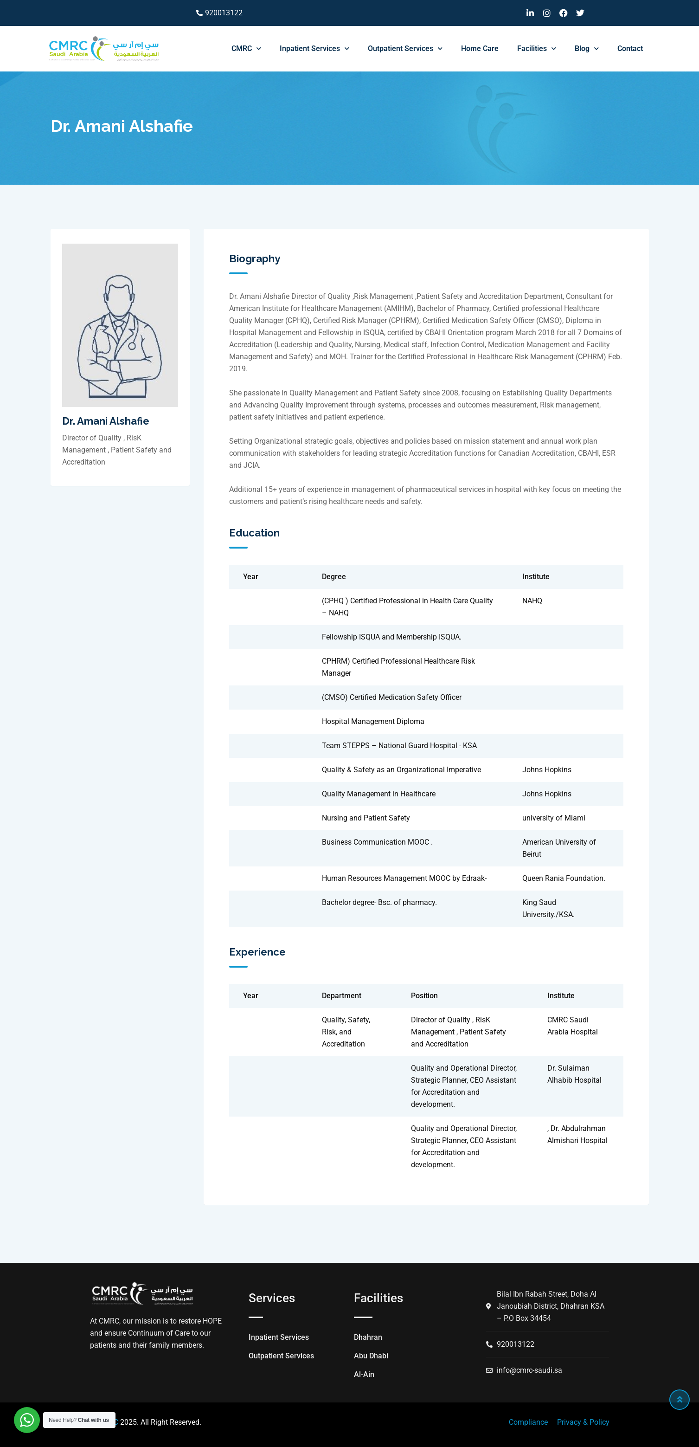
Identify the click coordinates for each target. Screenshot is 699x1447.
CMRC (246, 48)
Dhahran (368, 1337)
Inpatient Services (314, 48)
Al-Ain (364, 1374)
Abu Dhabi (371, 1355)
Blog (587, 48)
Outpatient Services (405, 48)
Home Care (480, 48)
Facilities (536, 48)
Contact (630, 48)
